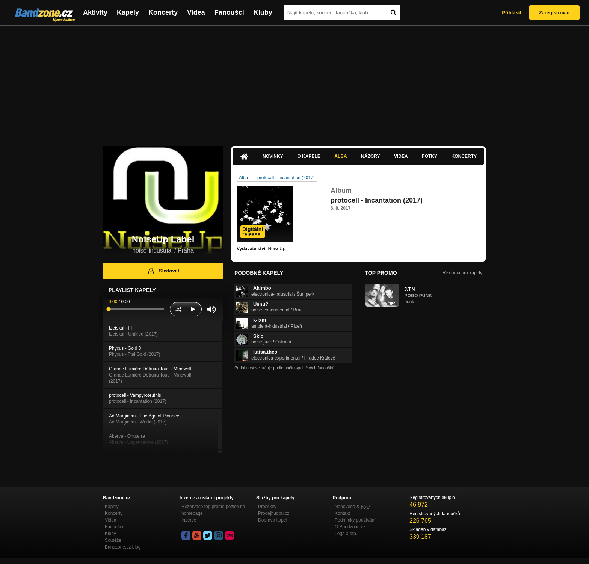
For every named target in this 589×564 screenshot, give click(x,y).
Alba (340, 156)
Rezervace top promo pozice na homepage (213, 510)
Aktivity (95, 12)
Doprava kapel (272, 520)
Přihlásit (511, 12)
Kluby (263, 12)
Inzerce (188, 520)
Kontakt (342, 513)
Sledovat (163, 271)
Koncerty (163, 12)
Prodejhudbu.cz (273, 513)
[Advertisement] (294, 82)
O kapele (308, 156)
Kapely (128, 12)
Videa (196, 12)
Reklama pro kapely (462, 272)
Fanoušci (229, 12)
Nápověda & (352, 506)
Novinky (273, 156)
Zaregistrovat (554, 12)
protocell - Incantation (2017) (286, 177)
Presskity (267, 506)
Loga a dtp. (346, 533)
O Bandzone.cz (350, 526)
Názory (370, 156)
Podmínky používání (355, 520)
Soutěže (113, 540)
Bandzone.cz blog (122, 547)
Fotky (429, 156)
